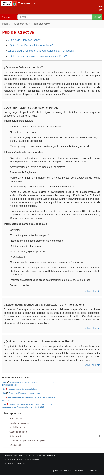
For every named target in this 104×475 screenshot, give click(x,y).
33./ (3, 397)
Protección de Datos (63, 471)
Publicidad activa (41, 24)
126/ (4, 382)
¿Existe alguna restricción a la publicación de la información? (41, 50)
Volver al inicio (92, 291)
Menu (6, 17)
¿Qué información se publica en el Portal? (31, 45)
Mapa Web (79, 471)
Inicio (5, 24)
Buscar (97, 17)
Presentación (15, 418)
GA (100, 10)
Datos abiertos (16, 436)
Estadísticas (15, 445)
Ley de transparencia (19, 423)
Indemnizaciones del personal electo (22, 389)
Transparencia (26, 3)
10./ (3, 389)
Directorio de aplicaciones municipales (27, 440)
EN (100, 6)
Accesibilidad (91, 471)
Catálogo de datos (18, 432)
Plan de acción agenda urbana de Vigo (24, 393)
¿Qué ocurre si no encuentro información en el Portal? (37, 56)
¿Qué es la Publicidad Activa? (24, 40)
